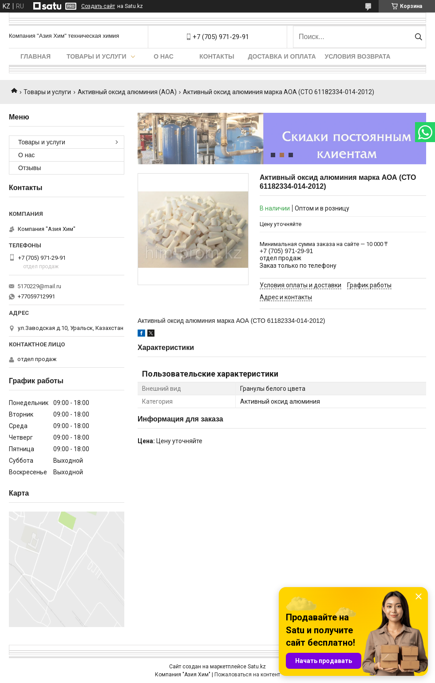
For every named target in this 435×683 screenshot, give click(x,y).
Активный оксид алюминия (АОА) (127, 91)
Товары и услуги (97, 56)
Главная (35, 56)
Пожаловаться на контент (247, 674)
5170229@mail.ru (39, 286)
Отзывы (29, 167)
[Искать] (418, 37)
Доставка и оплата (282, 56)
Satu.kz (257, 666)
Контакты (216, 56)
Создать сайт (98, 6)
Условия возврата (358, 56)
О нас (164, 56)
